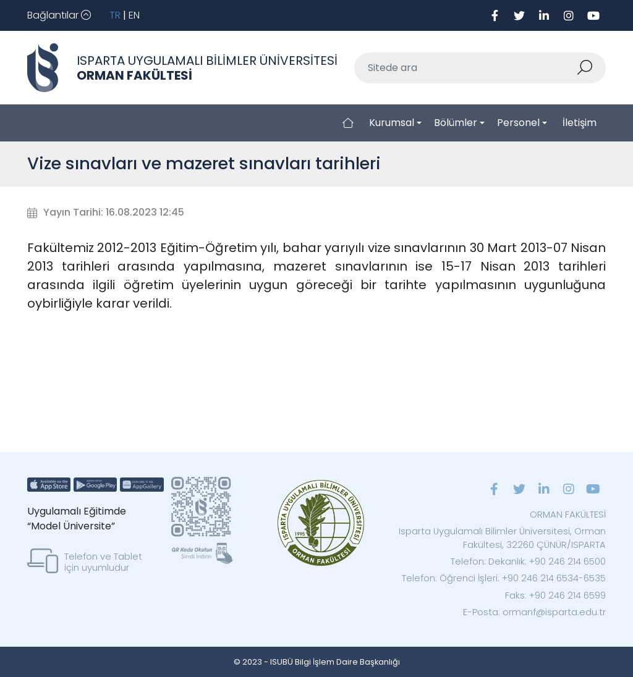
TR (115, 15)
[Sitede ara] (465, 68)
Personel (518, 123)
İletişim (580, 123)
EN (134, 15)
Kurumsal (391, 123)
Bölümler (455, 123)
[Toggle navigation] (59, 15)
